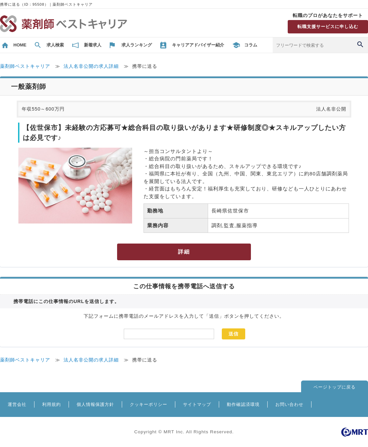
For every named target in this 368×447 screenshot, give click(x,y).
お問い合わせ (289, 404)
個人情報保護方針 (95, 404)
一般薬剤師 (28, 86)
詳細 (184, 252)
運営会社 (17, 404)
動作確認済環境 (243, 404)
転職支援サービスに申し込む (327, 26)
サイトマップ (197, 404)
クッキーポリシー (148, 404)
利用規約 (51, 404)
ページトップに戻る (334, 387)
